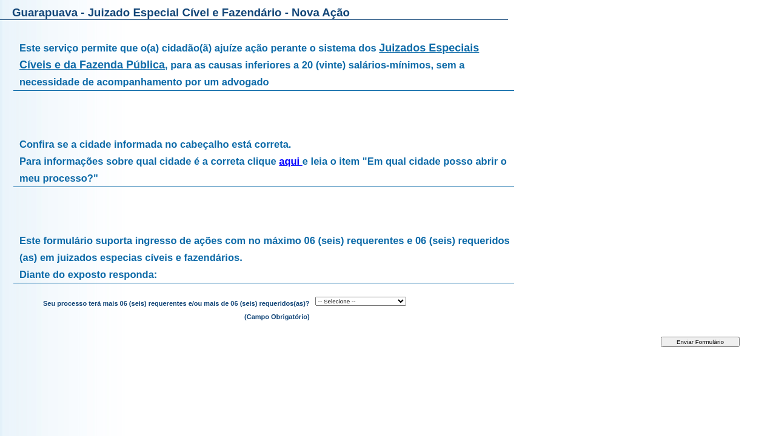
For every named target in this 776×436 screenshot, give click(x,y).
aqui (291, 161)
